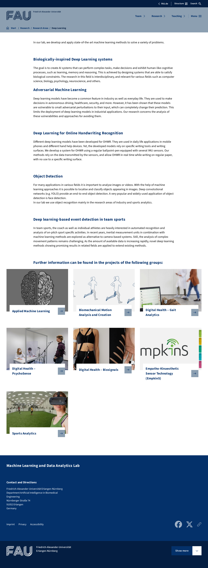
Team (138, 16)
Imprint (10, 524)
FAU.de (163, 3)
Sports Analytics (36, 433)
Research (157, 16)
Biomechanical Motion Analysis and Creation (103, 312)
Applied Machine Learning (36, 311)
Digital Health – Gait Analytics (169, 312)
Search (195, 3)
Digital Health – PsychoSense (36, 371)
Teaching (177, 16)
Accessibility (37, 524)
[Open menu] (196, 16)
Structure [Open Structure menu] (180, 3)
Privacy (22, 524)
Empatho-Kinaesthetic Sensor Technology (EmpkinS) (169, 373)
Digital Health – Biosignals (103, 369)
